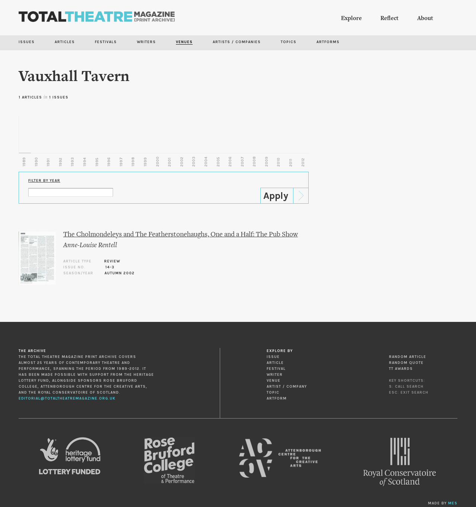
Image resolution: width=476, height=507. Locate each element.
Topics (288, 42)
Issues (27, 42)
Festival (276, 368)
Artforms (328, 42)
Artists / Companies (237, 42)
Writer (275, 374)
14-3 (110, 267)
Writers (146, 42)
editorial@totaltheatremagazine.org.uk (67, 398)
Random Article (407, 357)
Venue (273, 380)
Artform (277, 398)
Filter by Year (44, 180)
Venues (184, 42)
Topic (273, 392)
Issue (273, 357)
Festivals (106, 42)
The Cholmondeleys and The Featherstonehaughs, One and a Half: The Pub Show (180, 234)
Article (275, 363)
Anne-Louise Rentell (90, 245)
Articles (65, 42)
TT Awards (401, 368)
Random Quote (406, 363)
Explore (351, 19)
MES (452, 503)
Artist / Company (287, 386)
